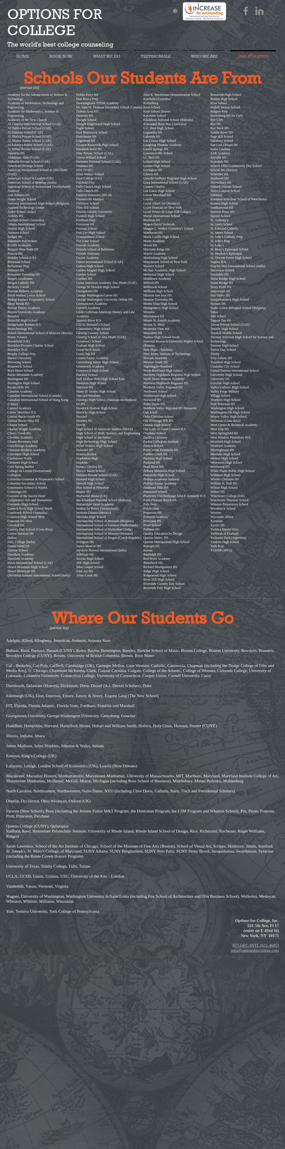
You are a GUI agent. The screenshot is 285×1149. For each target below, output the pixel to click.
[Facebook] (246, 11)
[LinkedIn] (259, 11)
